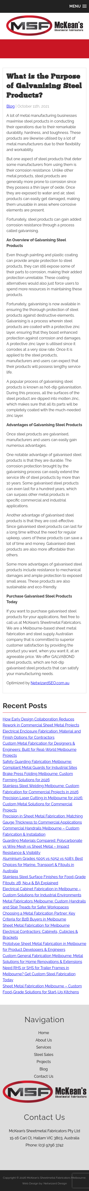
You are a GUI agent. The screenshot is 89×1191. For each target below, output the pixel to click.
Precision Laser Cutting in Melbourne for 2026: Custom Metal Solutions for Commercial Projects (43, 804)
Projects (44, 1061)
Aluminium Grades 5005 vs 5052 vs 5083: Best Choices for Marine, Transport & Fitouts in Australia (43, 864)
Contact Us (43, 1076)
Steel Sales (43, 1054)
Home (43, 1033)
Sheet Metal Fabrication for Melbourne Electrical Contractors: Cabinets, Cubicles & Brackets (40, 931)
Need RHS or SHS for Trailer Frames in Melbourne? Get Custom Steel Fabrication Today (39, 974)
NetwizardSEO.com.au (50, 683)
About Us (44, 1040)
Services (43, 1047)
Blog (10, 106)
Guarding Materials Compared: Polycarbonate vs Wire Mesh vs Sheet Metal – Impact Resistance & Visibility (42, 846)
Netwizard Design (55, 1183)
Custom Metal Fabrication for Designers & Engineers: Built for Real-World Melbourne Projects (39, 749)
